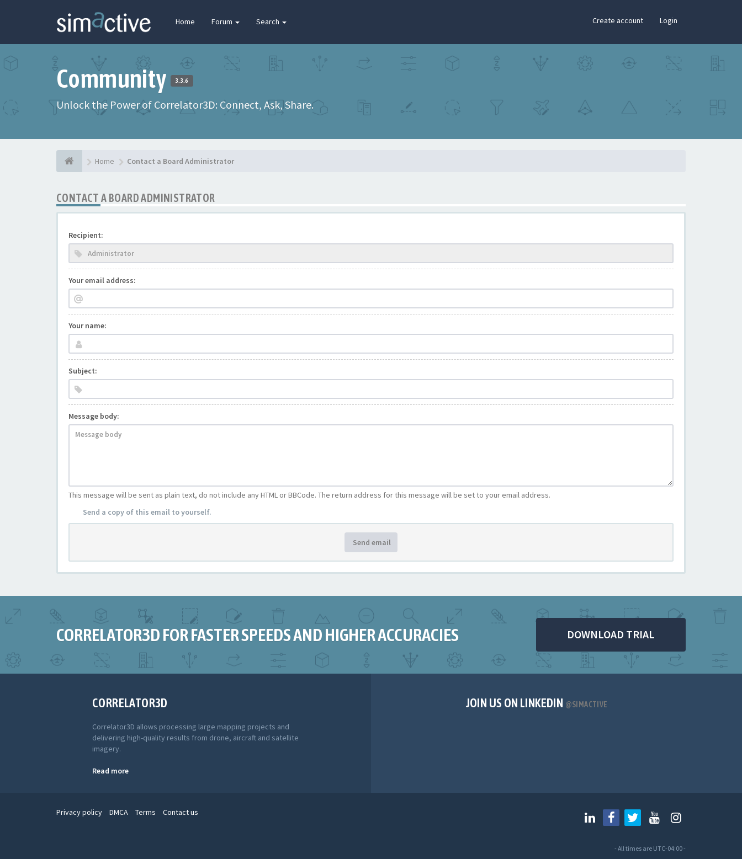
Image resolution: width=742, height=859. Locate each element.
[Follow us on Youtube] (654, 817)
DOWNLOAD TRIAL (611, 634)
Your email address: (102, 280)
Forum (225, 21)
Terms (145, 812)
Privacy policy (79, 812)
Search (271, 21)
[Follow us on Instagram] (675, 817)
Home (185, 21)
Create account (617, 20)
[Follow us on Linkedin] (589, 817)
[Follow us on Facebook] (611, 817)
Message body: (93, 416)
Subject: (82, 371)
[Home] (69, 161)
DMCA (118, 812)
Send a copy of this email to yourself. (147, 512)
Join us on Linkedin (537, 703)
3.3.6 (182, 80)
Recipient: (85, 235)
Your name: (87, 325)
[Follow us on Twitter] (632, 817)
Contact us (180, 812)
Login (668, 20)
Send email (371, 542)
